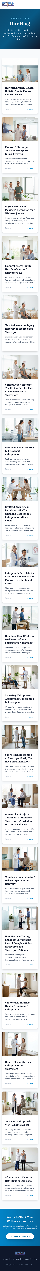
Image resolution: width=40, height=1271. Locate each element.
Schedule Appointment (20, 1236)
